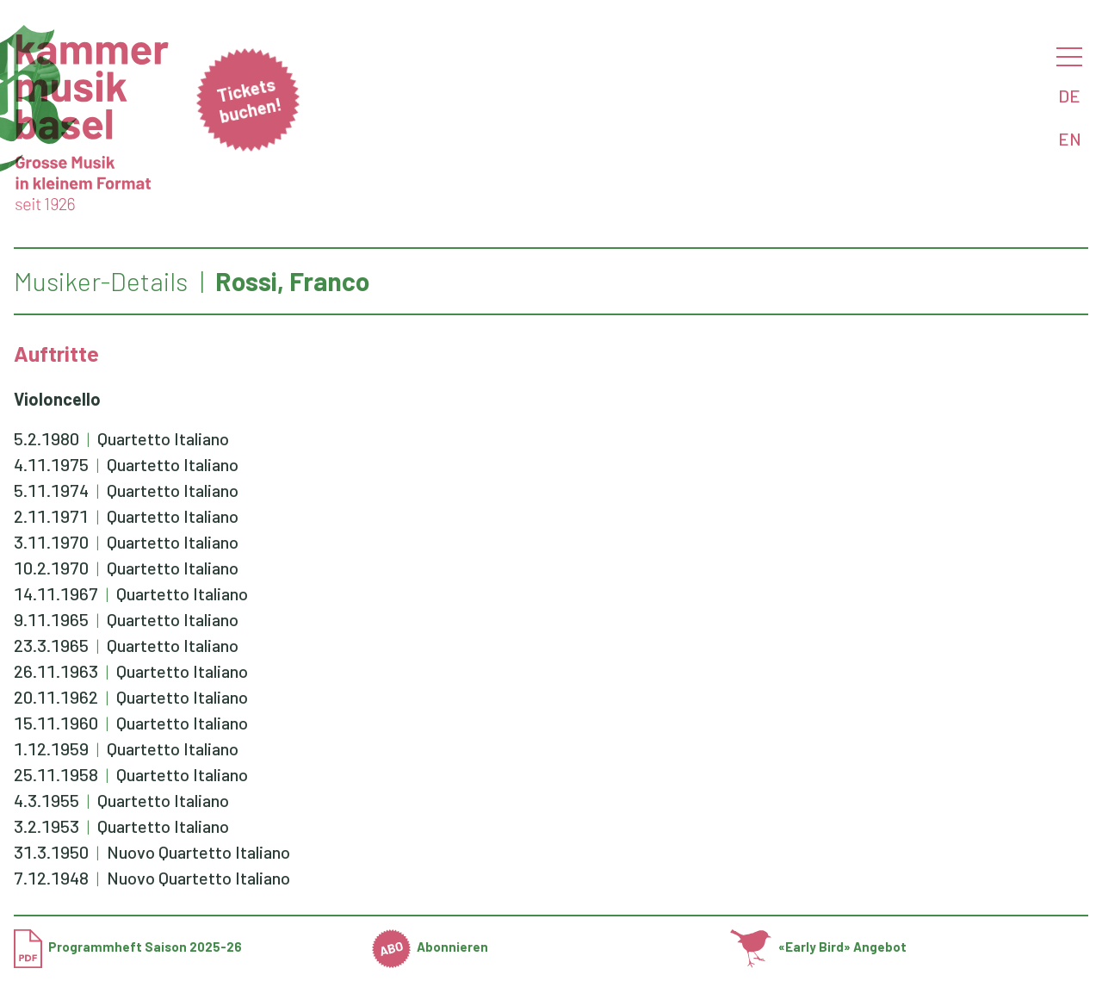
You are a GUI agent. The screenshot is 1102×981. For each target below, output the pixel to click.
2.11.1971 (51, 516)
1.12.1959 (51, 748)
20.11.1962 (56, 696)
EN (1069, 138)
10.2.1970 (51, 567)
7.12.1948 (51, 877)
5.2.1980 (46, 438)
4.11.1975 (51, 464)
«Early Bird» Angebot (818, 946)
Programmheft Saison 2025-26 (128, 946)
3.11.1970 (51, 541)
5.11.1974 (51, 490)
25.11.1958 (56, 774)
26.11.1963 (56, 671)
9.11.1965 (51, 619)
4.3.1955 (46, 800)
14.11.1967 (56, 593)
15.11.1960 (56, 722)
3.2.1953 (46, 826)
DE (1069, 95)
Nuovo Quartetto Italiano (198, 851)
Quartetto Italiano (163, 438)
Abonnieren (430, 946)
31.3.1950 (51, 851)
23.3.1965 (51, 645)
